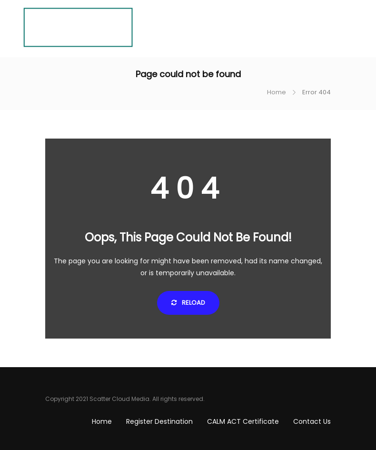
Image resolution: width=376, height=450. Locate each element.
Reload (188, 302)
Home (276, 92)
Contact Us (312, 421)
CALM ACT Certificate (243, 421)
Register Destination (159, 421)
